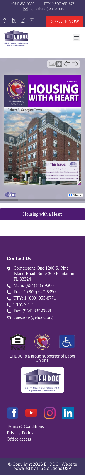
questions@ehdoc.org (47, 8)
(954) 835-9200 (22, 3)
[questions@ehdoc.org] (25, 8)
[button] (76, 37)
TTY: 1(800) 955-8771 (60, 3)
